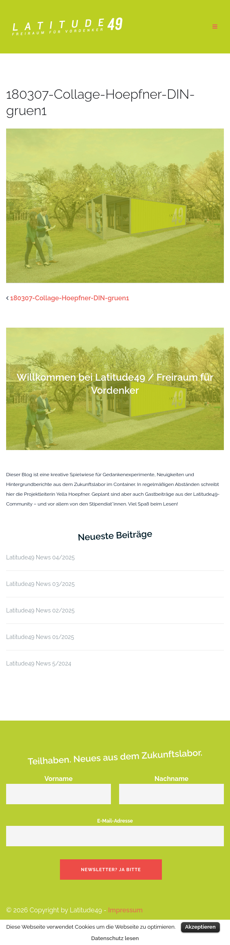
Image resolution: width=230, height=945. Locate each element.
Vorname (58, 786)
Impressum (125, 910)
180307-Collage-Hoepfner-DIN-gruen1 (69, 298)
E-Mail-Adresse (115, 828)
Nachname (171, 786)
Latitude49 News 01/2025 (40, 637)
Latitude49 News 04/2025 (40, 557)
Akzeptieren (200, 927)
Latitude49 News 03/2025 (40, 584)
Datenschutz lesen (115, 938)
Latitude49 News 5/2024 (38, 663)
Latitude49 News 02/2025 (40, 610)
